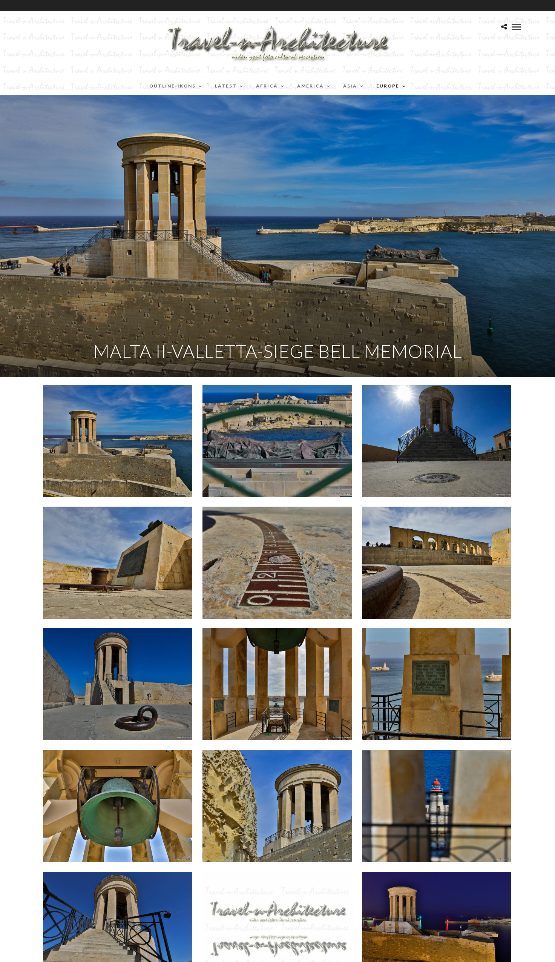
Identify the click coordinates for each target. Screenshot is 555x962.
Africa (267, 86)
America (310, 86)
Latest (226, 86)
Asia (350, 86)
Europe (387, 86)
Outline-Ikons (172, 86)
